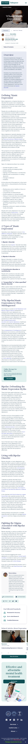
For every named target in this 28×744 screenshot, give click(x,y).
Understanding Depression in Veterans (12, 648)
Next (26, 653)
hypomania (15, 212)
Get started (9, 378)
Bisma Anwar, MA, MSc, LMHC (11, 39)
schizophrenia (20, 468)
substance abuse (9, 427)
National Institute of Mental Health (13, 139)
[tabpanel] (13, 641)
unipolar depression (14, 322)
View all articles (14, 656)
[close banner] (25, 742)
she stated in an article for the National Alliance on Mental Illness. (13, 489)
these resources (18, 566)
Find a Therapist (5, 2)
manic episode (7, 358)
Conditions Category (7, 7)
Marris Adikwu (13, 34)
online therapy (17, 561)
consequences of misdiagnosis (12, 330)
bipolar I (13, 245)
